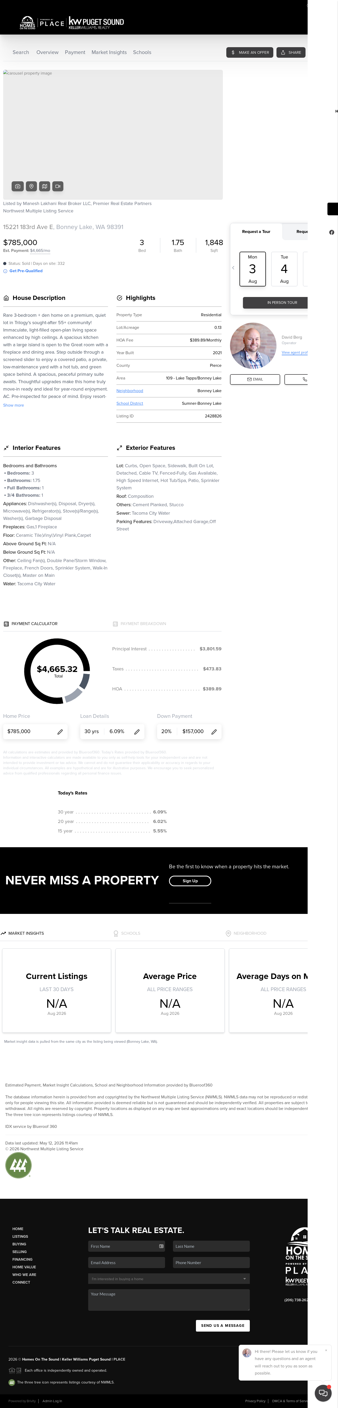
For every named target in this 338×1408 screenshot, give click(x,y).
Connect (21, 1282)
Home (17, 1229)
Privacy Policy (255, 1401)
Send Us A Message (223, 1325)
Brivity (31, 1401)
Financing (22, 1259)
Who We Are (24, 1275)
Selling (19, 1252)
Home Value (24, 1267)
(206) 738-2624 (297, 1300)
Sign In (317, 5)
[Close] (326, 1350)
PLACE (119, 1359)
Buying (19, 1244)
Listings (20, 1236)
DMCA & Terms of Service (291, 1401)
